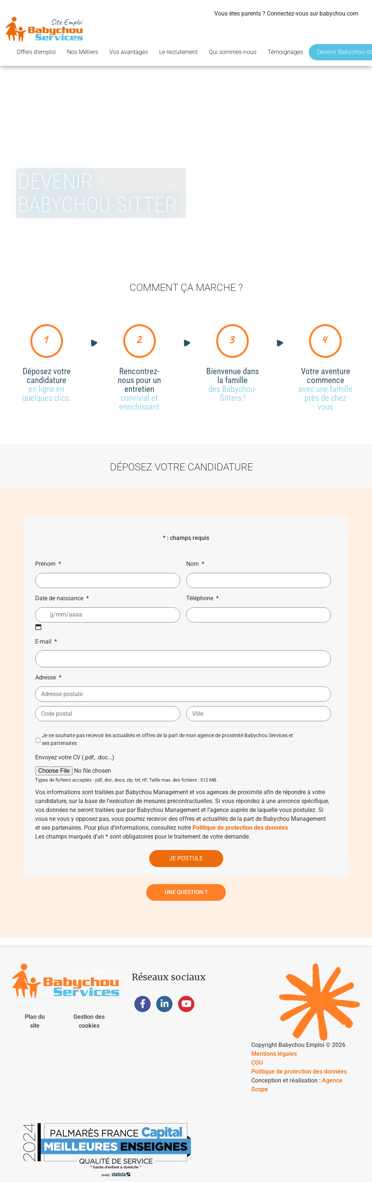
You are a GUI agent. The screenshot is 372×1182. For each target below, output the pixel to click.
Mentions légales (274, 1053)
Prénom (48, 563)
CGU (257, 1062)
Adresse (48, 677)
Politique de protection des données (240, 827)
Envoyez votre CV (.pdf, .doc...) (74, 757)
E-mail (46, 641)
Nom (195, 563)
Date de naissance (62, 598)
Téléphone (202, 598)
